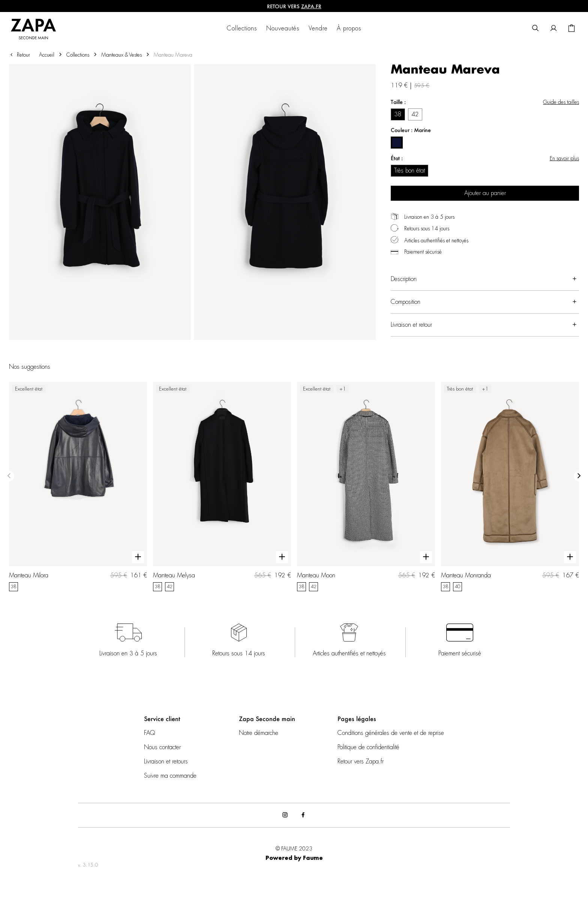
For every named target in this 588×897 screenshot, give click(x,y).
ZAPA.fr (311, 6)
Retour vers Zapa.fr (361, 762)
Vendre (318, 29)
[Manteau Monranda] (510, 486)
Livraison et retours (166, 762)
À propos (349, 29)
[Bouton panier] (571, 28)
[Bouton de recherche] (535, 28)
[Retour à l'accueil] (38, 28)
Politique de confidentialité (368, 747)
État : (397, 158)
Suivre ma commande (170, 776)
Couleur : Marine (411, 130)
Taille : (398, 101)
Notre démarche (258, 733)
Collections (242, 29)
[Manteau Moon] (366, 486)
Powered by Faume (294, 858)
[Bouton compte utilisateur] (553, 28)
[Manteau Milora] (78, 486)
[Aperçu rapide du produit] (138, 557)
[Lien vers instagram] (285, 815)
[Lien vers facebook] (303, 815)
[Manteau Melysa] (222, 486)
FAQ (149, 733)
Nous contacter (162, 747)
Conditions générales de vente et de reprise (391, 733)
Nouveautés (283, 29)
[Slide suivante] (579, 476)
